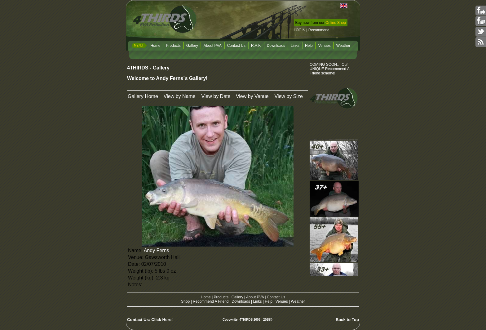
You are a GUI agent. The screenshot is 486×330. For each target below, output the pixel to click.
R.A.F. (256, 45)
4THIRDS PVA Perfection (165, 20)
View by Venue (252, 96)
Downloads (276, 45)
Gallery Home (143, 96)
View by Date (215, 96)
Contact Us (236, 45)
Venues (324, 45)
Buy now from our (320, 22)
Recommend (318, 30)
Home (155, 45)
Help (309, 45)
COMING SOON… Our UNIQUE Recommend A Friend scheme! (330, 68)
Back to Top (347, 319)
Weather (343, 45)
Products (173, 45)
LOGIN (299, 30)
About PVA (213, 45)
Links (295, 45)
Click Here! (162, 319)
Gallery (192, 45)
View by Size (289, 96)
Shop (185, 301)
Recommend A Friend (210, 301)
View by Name (180, 96)
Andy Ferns (156, 250)
